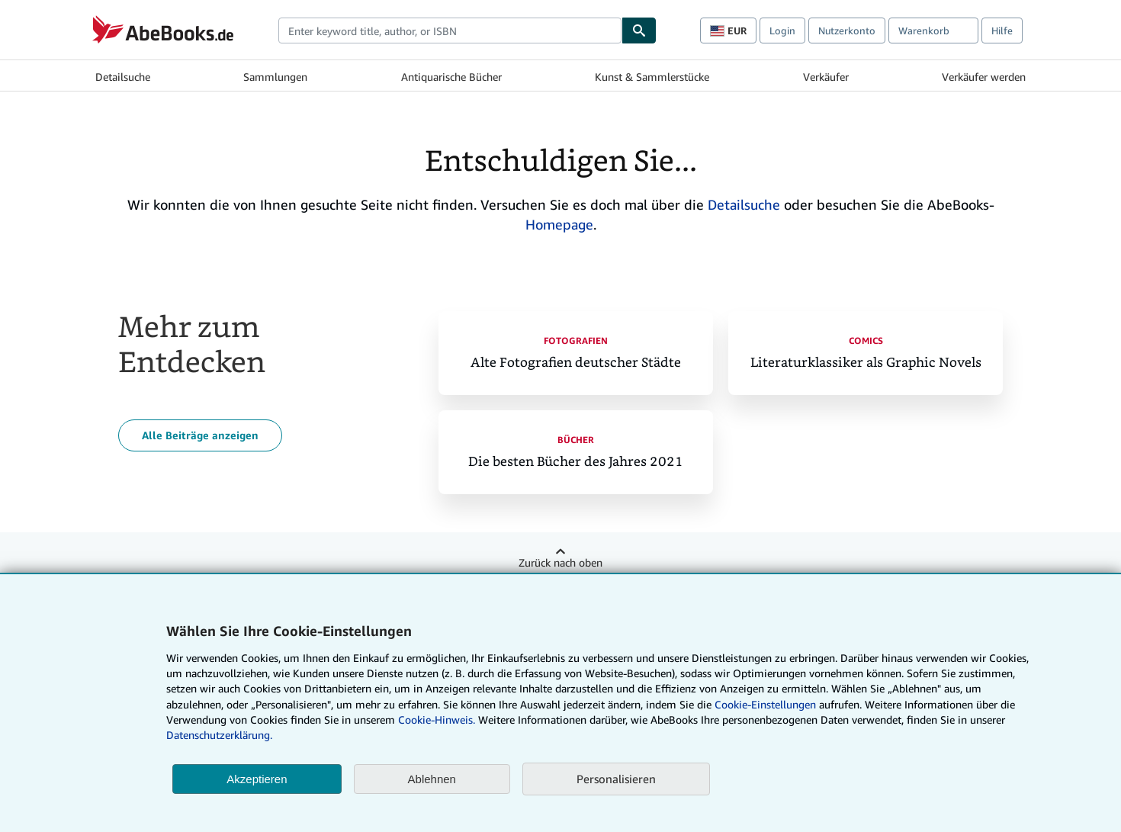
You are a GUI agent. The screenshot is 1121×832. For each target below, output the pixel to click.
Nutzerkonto (846, 30)
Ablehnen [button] (432, 779)
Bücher (575, 439)
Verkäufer (826, 76)
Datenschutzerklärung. (219, 734)
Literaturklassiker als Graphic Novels (865, 362)
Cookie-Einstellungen (765, 704)
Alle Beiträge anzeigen (200, 435)
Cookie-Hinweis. (436, 719)
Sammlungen (275, 76)
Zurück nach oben (560, 562)
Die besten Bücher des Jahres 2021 (575, 462)
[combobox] (450, 30)
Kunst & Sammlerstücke (652, 76)
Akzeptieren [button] (256, 779)
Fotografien (576, 340)
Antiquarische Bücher (451, 76)
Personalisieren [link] (616, 778)
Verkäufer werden (984, 76)
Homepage (559, 224)
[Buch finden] (639, 30)
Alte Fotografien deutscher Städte (576, 362)
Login (782, 30)
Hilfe (1002, 30)
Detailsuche (122, 76)
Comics (866, 340)
